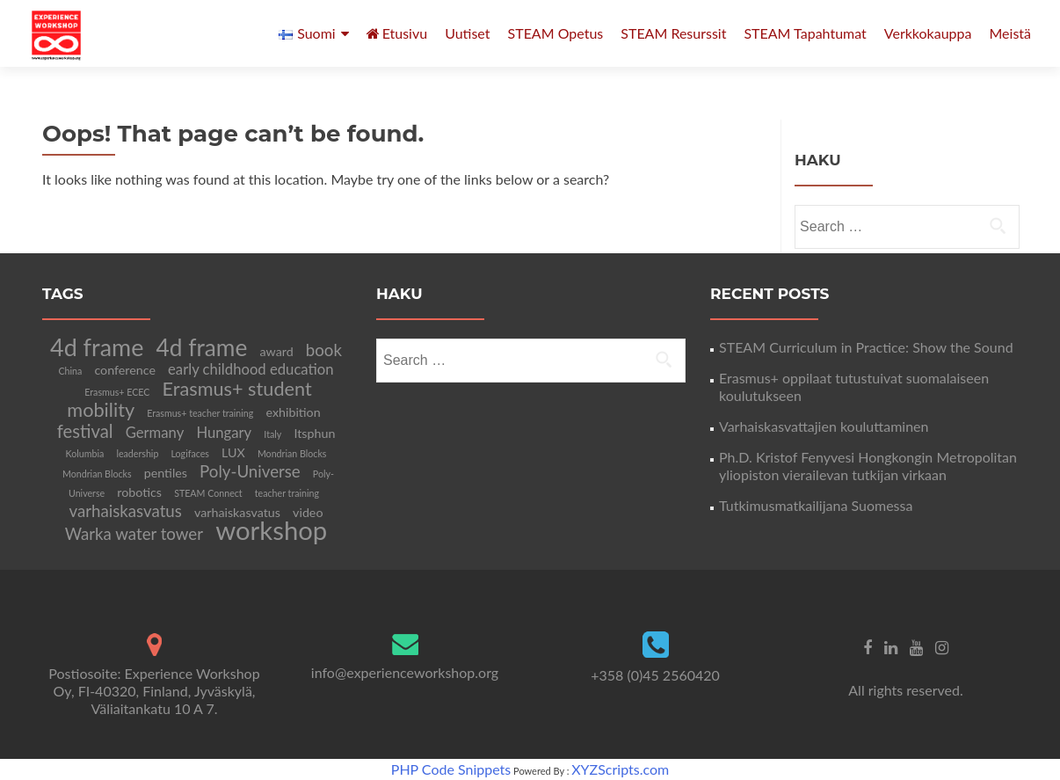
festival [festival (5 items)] (85, 430)
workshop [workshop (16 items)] (271, 529)
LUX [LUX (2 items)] (233, 452)
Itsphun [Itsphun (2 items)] (314, 433)
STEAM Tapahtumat (805, 33)
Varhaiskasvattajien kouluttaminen (823, 426)
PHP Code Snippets (451, 769)
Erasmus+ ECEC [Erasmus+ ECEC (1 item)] (116, 391)
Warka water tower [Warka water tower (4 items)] (134, 533)
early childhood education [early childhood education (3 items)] (251, 369)
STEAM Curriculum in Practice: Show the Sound (866, 347)
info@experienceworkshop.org (404, 672)
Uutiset (467, 33)
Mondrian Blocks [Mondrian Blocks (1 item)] (292, 453)
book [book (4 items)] (324, 350)
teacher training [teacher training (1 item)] (287, 493)
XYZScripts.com (620, 769)
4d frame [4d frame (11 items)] (201, 347)
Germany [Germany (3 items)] (155, 432)
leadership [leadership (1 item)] (137, 453)
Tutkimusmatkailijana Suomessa (815, 505)
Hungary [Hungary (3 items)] (223, 432)
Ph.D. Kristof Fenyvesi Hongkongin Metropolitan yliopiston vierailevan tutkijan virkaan (868, 465)
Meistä (1010, 33)
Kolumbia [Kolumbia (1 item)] (85, 453)
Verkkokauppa (928, 33)
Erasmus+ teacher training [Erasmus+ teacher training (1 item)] (200, 413)
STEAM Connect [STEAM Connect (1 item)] (208, 493)
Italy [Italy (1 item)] (272, 434)
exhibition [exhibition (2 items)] (292, 412)
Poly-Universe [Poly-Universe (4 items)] (250, 471)
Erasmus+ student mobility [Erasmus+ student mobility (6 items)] (189, 399)
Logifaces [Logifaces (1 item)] (190, 453)
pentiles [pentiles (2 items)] (165, 472)
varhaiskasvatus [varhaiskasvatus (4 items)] (125, 511)
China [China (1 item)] (70, 370)
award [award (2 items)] (277, 351)
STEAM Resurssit (673, 33)
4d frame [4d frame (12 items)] (96, 346)
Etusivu (397, 33)
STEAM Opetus (556, 33)
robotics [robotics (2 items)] (139, 492)
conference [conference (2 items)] (125, 369)
